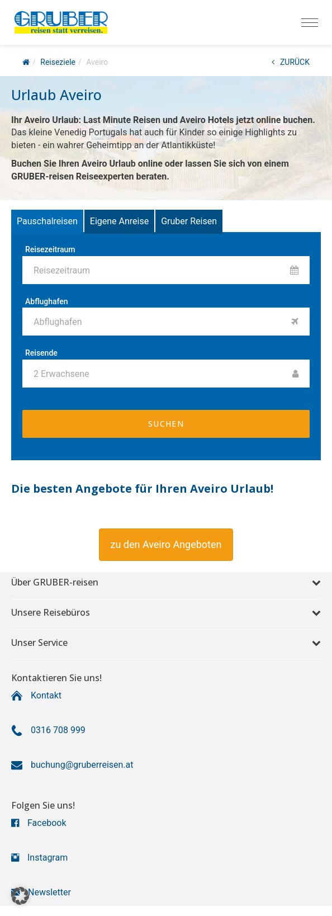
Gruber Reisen (189, 221)
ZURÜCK (291, 62)
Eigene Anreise (119, 221)
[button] (166, 544)
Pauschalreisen (47, 221)
